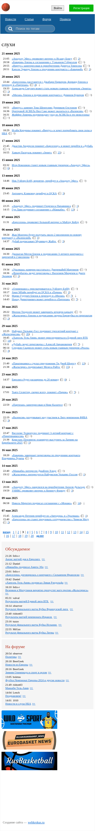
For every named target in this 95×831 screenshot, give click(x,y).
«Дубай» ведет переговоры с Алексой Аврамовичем (42, 344)
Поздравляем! (13, 695)
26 (27, 334)
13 (72, 209)
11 (62, 532)
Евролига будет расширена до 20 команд (35, 379)
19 (26, 536)
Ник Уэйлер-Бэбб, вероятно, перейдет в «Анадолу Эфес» (45, 180)
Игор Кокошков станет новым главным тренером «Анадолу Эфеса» (51, 165)
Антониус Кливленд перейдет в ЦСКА (34, 193)
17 (13, 536)
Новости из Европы (16, 664)
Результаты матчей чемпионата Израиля (28, 616)
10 (56, 532)
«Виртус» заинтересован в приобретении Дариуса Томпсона (47, 65)
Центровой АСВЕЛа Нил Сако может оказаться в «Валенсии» (48, 111)
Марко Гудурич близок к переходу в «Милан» (38, 295)
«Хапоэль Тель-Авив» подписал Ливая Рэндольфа (34, 582)
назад (6, 532)
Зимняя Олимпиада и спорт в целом (26, 672)
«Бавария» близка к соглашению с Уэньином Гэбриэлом (44, 62)
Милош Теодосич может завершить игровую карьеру (42, 311)
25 (59, 152)
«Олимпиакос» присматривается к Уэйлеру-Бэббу (41, 288)
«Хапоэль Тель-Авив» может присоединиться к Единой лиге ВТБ (50, 337)
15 (67, 366)
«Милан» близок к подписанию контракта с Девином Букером (48, 94)
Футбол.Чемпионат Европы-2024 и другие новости (35, 680)
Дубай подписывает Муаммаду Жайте (34, 241)
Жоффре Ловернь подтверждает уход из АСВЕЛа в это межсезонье (51, 114)
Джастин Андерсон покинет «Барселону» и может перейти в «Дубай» (52, 145)
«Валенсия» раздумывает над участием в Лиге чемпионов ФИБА (49, 417)
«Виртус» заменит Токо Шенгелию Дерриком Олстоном (44, 107)
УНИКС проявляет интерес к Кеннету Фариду (39, 490)
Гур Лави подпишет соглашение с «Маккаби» (39, 209)
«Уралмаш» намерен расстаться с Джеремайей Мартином (45, 269)
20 (32, 536)
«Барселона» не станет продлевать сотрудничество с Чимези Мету (50, 519)
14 (9, 340)
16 (7, 536)
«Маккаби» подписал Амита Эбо (24, 566)
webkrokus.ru (36, 822)
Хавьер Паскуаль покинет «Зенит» (32, 152)
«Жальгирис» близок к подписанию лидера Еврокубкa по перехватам (52, 315)
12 (68, 532)
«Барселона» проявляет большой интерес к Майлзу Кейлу (45, 222)
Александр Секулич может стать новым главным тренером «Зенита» (51, 88)
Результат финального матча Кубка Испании (31, 624)
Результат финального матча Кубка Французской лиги (37, 609)
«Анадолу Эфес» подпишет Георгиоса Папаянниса (41, 205)
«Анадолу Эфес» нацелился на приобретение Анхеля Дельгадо (48, 486)
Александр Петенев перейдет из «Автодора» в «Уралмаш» (46, 515)
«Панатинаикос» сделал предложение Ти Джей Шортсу (44, 363)
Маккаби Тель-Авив (17, 687)
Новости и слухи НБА (18, 703)
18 (19, 536)
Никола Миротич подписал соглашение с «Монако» (42, 503)
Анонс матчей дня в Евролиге (23, 559)
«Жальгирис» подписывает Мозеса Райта (36, 366)
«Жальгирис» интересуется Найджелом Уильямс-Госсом (45, 474)
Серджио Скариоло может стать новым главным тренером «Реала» (50, 347)
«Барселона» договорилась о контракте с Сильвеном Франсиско (42, 574)
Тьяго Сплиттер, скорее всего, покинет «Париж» (40, 392)
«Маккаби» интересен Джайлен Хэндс (34, 470)
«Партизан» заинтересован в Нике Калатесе (37, 404)
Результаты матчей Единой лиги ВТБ (27, 601)
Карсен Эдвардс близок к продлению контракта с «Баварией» (47, 69)
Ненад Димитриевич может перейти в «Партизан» (41, 299)
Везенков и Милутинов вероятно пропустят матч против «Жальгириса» (46, 590)
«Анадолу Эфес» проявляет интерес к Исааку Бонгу (42, 58)
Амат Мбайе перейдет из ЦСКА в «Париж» (37, 292)
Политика (11, 656)
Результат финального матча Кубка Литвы (29, 632)
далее (40, 536)
